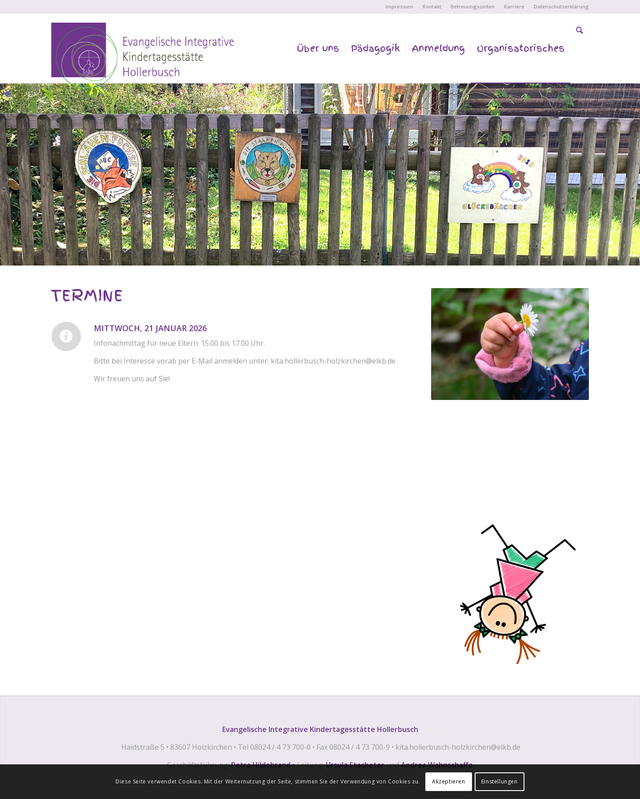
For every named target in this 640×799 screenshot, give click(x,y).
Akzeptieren (448, 781)
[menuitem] (399, 6)
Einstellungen (499, 781)
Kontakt (432, 6)
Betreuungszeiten (473, 6)
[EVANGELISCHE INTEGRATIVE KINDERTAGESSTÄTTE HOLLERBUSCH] (145, 57)
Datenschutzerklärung (561, 6)
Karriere (514, 6)
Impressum (399, 6)
